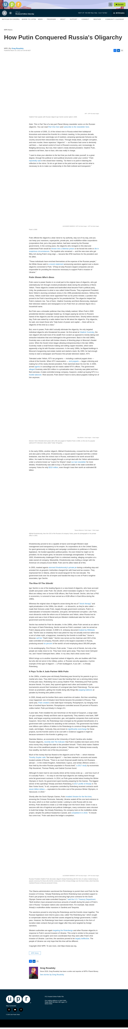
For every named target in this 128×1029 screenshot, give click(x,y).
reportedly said (35, 162)
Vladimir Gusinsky (87, 334)
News (40, 21)
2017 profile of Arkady (82, 785)
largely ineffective (82, 940)
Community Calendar (114, 21)
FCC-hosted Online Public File (54, 998)
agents (37, 368)
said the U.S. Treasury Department (81, 901)
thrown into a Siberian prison (62, 250)
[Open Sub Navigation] (44, 21)
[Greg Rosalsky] (33, 974)
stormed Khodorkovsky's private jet (63, 569)
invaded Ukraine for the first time (79, 798)
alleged (32, 371)
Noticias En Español (11, 21)
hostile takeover (35, 376)
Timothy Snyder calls (37, 759)
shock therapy (85, 605)
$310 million (53, 469)
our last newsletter (78, 464)
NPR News (8, 31)
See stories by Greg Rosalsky (52, 976)
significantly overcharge (77, 731)
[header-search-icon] (111, 5)
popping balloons (85, 691)
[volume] (10, 14)
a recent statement (55, 266)
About (63, 21)
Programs (51, 21)
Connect (85, 21)
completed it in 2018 (79, 814)
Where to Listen (29, 21)
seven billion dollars (37, 791)
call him (39, 640)
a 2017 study (81, 767)
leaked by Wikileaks (87, 632)
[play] (4, 14)
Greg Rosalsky (18, 50)
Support (73, 21)
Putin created (43, 704)
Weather (97, 21)
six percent (48, 645)
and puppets (74, 363)
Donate (121, 5)
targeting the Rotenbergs (63, 932)
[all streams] (119, 15)
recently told (54, 743)
